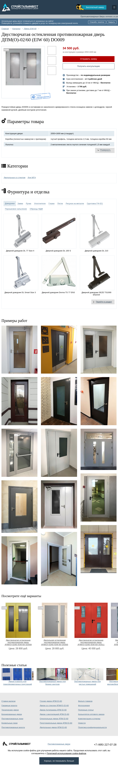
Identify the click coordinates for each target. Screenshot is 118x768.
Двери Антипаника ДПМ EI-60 (53, 710)
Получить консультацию (88, 66)
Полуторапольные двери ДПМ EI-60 (56, 723)
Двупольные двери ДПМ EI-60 (53, 727)
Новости (82, 723)
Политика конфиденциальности (92, 727)
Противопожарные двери (59, 744)
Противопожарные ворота (13, 727)
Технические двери (10, 710)
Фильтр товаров (85, 701)
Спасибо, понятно (97, 22)
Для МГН (32, 177)
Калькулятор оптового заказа (91, 714)
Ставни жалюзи (8, 701)
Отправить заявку (88, 59)
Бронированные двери (11, 714)
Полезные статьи (86, 710)
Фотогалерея (84, 705)
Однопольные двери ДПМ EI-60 (54, 719)
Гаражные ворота (9, 705)
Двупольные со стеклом (14, 177)
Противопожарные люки (12, 719)
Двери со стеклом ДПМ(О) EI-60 (54, 705)
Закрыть (111, 22)
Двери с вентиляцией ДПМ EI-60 (54, 714)
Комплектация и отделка (89, 719)
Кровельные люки (9, 723)
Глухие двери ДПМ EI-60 (51, 701)
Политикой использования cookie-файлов (66, 753)
